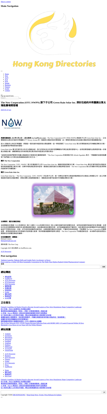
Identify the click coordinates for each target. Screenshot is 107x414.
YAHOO (8, 334)
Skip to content (6, 2)
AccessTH (8, 348)
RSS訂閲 (8, 298)
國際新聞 (8, 286)
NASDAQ (8, 336)
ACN (6, 78)
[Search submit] (20, 98)
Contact (7, 90)
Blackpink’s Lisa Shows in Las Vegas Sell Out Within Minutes (21, 325)
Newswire (8, 339)
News (7, 365)
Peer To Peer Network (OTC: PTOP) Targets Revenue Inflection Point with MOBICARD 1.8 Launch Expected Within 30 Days (42, 323)
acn (10, 110)
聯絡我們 (8, 296)
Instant (7, 83)
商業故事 (8, 288)
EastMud (8, 341)
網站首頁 (8, 277)
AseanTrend (9, 350)
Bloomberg (8, 337)
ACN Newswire (6, 251)
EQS (6, 81)
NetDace (8, 345)
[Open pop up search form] (1, 94)
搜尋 (2, 264)
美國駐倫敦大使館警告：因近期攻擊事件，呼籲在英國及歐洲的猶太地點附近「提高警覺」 (33, 317)
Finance (7, 87)
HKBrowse (8, 347)
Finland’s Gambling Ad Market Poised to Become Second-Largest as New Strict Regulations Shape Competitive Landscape (41, 307)
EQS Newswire (10, 284)
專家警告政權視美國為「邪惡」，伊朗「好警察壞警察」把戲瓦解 (24, 311)
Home (7, 74)
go (104, 392)
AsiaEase (8, 343)
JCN (6, 79)
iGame (7, 89)
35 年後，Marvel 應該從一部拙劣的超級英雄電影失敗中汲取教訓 (24, 313)
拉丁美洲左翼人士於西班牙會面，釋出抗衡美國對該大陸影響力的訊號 (26, 315)
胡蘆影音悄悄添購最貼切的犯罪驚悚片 (15, 319)
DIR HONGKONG (19, 395)
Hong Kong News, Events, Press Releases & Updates (44, 395)
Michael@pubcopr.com (8, 241)
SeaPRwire (8, 278)
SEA (6, 76)
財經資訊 (8, 290)
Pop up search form (7, 96)
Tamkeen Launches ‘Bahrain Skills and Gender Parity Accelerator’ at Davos (25, 260)
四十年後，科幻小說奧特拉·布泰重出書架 (16, 309)
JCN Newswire (10, 282)
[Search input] (10, 98)
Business (8, 85)
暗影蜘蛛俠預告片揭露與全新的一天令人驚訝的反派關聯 (21, 321)
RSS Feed (8, 376)
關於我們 (8, 294)
